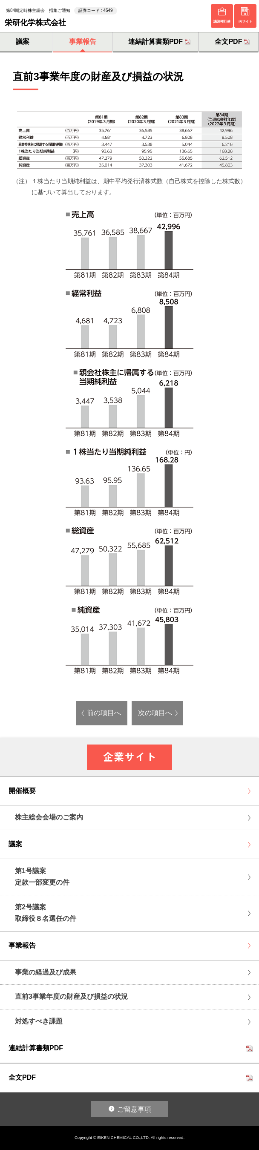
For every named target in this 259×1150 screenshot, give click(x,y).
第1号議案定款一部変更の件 (42, 876)
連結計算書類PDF (155, 41)
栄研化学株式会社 (35, 22)
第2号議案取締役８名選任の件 (45, 912)
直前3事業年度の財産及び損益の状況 (71, 996)
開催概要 (22, 790)
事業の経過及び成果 (45, 972)
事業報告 (82, 41)
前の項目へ (104, 712)
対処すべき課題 (39, 1021)
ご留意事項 (134, 1109)
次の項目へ (155, 712)
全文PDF (228, 41)
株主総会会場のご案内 (49, 817)
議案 (15, 844)
